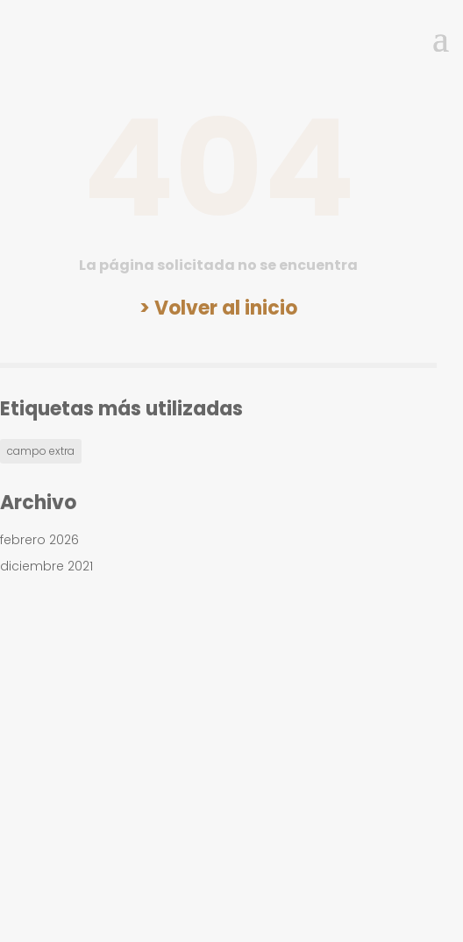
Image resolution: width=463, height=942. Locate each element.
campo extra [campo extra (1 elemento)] (41, 450)
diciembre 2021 (46, 566)
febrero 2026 (39, 540)
